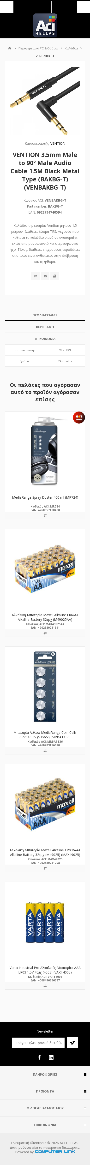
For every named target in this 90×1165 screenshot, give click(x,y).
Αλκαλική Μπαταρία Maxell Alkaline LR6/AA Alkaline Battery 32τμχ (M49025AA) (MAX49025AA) (45, 619)
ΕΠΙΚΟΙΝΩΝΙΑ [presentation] (45, 338)
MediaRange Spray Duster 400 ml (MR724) (45, 497)
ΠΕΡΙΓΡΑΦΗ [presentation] (45, 327)
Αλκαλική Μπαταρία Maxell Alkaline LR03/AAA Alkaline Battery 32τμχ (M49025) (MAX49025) (45, 852)
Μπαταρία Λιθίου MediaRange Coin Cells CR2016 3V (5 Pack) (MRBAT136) (45, 734)
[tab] (45, 315)
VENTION (57, 143)
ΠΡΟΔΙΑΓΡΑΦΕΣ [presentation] (45, 315)
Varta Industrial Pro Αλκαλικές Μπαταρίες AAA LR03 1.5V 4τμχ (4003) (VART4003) (45, 969)
